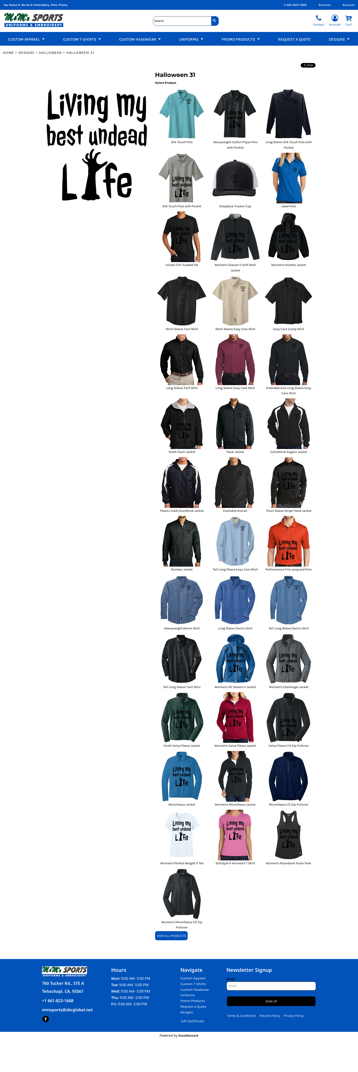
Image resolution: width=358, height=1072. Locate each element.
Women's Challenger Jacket (288, 687)
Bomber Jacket (181, 569)
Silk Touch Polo (182, 142)
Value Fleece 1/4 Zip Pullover (288, 746)
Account (348, 5)
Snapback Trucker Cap (235, 206)
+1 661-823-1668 (295, 5)
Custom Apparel (192, 978)
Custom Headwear (194, 990)
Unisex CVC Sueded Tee (182, 265)
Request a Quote (193, 1006)
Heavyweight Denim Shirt (182, 628)
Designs (26, 52)
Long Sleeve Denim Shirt (235, 628)
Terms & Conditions (241, 1016)
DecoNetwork (188, 1036)
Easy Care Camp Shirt (288, 329)
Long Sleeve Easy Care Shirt (235, 388)
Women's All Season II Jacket (235, 687)
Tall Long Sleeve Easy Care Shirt (235, 569)
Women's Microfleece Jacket (235, 805)
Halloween (50, 52)
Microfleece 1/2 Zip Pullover (288, 805)
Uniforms (187, 995)
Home (8, 52)
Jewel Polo (288, 206)
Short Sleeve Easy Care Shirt (235, 329)
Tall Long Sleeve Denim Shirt (288, 628)
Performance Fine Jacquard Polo (289, 569)
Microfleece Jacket (181, 805)
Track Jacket (235, 452)
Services (325, 5)
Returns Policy (270, 1016)
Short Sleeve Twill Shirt (182, 329)
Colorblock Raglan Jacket (288, 452)
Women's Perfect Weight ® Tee (181, 863)
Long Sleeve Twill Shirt (182, 388)
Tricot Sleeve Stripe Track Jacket (288, 511)
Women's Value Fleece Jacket (235, 746)
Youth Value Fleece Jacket (181, 746)
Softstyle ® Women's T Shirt (235, 863)
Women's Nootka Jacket (288, 265)
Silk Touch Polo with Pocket (181, 206)
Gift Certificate (192, 1021)
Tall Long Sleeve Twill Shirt (181, 687)
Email (230, 979)
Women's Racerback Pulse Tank (288, 863)
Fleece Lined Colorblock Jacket (182, 511)
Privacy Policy (294, 1016)
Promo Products (192, 1001)
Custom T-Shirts (193, 984)
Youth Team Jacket (181, 452)
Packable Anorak (235, 511)
